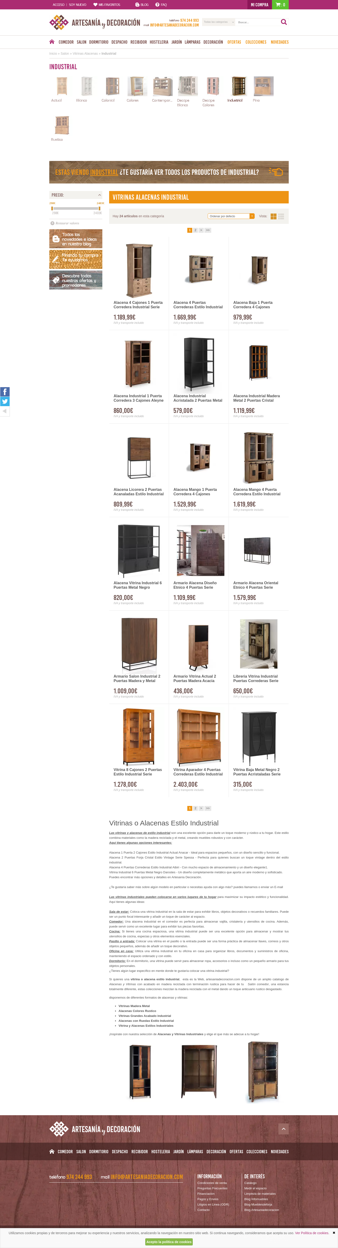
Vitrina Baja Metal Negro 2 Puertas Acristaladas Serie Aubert (256, 772)
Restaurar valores (67, 223)
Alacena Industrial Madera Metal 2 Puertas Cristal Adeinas (256, 398)
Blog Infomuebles (256, 1199)
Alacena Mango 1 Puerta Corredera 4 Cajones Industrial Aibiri (195, 492)
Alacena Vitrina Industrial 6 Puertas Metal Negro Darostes (138, 585)
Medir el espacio (255, 1188)
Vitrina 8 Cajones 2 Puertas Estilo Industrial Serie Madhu (138, 772)
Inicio (53, 53)
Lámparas (192, 42)
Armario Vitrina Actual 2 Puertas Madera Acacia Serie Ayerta (194, 678)
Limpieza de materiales (260, 1193)
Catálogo (250, 1182)
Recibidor (139, 42)
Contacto (203, 1209)
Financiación (206, 1193)
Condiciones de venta (212, 1182)
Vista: (277, 216)
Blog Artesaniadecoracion (261, 1209)
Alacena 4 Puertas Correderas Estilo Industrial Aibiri (198, 305)
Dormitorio (98, 42)
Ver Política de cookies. (312, 1233)
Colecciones (256, 42)
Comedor (66, 42)
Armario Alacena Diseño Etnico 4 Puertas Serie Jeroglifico (195, 585)
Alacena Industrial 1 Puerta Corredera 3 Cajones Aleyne (139, 398)
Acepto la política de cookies (169, 1242)
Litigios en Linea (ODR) (213, 1204)
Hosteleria (159, 42)
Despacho (119, 42)
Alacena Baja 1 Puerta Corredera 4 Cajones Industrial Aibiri (253, 305)
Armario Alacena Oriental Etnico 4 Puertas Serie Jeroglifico (255, 585)
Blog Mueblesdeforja (258, 1204)
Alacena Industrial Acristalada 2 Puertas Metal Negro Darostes (197, 398)
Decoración (213, 42)
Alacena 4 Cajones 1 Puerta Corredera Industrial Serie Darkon (138, 305)
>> (208, 230)
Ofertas (234, 42)
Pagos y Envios (208, 1199)
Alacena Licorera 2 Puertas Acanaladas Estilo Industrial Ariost (139, 492)
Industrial (108, 53)
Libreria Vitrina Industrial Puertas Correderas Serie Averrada (255, 678)
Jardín (176, 42)
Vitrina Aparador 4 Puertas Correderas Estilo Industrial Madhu (198, 772)
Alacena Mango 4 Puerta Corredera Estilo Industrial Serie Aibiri (256, 492)
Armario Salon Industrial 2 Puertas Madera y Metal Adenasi (137, 678)
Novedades (280, 42)
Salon (81, 42)
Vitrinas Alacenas (85, 53)
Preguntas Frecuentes (212, 1188)
